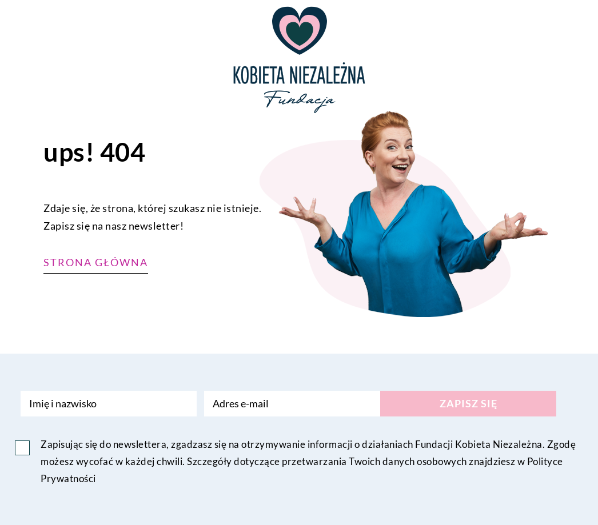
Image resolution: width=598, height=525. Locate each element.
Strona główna (95, 262)
